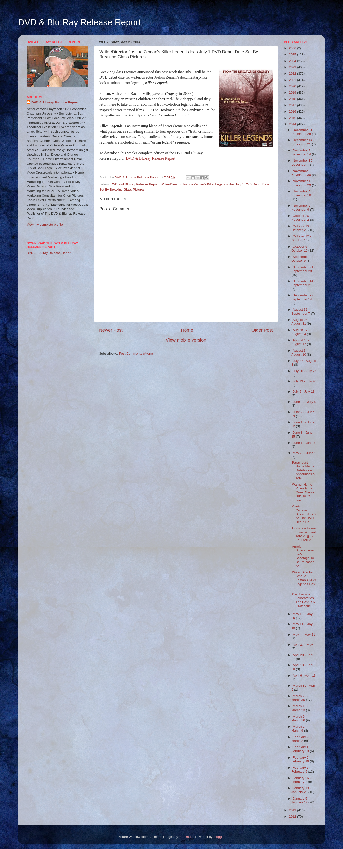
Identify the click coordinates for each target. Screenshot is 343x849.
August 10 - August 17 (300, 342)
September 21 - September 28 (303, 269)
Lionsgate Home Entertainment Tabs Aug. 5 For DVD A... (304, 534)
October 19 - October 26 (301, 228)
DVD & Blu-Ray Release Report (79, 22)
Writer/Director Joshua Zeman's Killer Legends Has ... (304, 580)
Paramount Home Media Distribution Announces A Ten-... (303, 470)
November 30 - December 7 (302, 162)
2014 (293, 124)
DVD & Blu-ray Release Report (150, 158)
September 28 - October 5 (303, 258)
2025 (293, 54)
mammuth (186, 837)
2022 (293, 73)
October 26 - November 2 (301, 217)
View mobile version (186, 339)
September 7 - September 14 (302, 297)
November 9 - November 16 (302, 193)
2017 (293, 105)
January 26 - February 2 (301, 780)
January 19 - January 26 (301, 790)
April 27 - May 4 (304, 644)
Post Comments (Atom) (136, 353)
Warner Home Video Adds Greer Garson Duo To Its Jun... (304, 492)
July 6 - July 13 (303, 391)
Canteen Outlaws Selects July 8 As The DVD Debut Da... (304, 514)
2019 (293, 92)
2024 (293, 61)
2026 (293, 48)
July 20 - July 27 (304, 371)
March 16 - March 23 (299, 708)
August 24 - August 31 (300, 321)
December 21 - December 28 (302, 132)
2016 (293, 111)
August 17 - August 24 (300, 332)
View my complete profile (45, 224)
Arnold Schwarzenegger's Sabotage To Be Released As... (303, 556)
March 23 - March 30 (299, 698)
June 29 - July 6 (304, 402)
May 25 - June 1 (304, 453)
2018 (293, 99)
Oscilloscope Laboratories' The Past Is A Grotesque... (303, 600)
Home (187, 330)
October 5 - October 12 (300, 248)
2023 (293, 67)
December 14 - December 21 (302, 142)
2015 (293, 118)
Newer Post (111, 330)
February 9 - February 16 (300, 759)
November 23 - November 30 (302, 173)
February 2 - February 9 (300, 769)
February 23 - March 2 (301, 739)
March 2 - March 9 (299, 728)
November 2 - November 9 (302, 207)
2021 (293, 80)
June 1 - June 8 (304, 443)
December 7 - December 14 (302, 152)
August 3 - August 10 (299, 352)
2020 (293, 86)
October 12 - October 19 (301, 238)
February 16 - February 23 (301, 749)
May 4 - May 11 (304, 634)
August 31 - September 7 (301, 311)
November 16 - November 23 (302, 183)
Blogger (218, 837)
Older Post (262, 330)
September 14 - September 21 (303, 283)
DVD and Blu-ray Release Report (135, 184)
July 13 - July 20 (304, 381)
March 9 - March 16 (299, 718)
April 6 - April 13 (304, 675)
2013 (293, 810)
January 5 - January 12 (300, 800)
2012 (293, 816)
